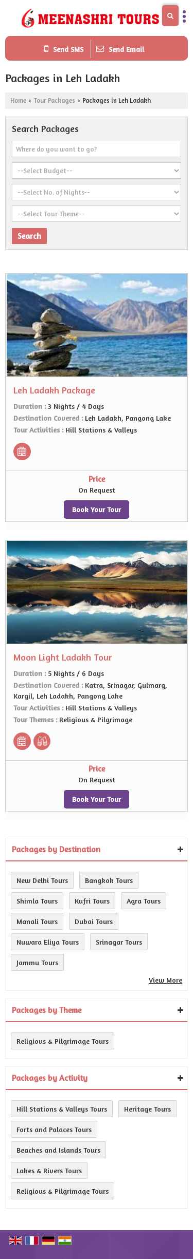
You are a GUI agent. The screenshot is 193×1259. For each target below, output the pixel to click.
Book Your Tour (96, 509)
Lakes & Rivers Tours (49, 1170)
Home (18, 100)
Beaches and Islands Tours (58, 1149)
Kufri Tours (92, 900)
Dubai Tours (94, 921)
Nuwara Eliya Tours (47, 941)
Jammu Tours (37, 962)
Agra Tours (144, 900)
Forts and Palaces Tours (54, 1129)
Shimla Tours (37, 900)
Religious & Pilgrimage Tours (62, 1041)
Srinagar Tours (119, 941)
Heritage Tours (147, 1108)
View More (165, 979)
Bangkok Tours (109, 880)
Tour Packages (54, 100)
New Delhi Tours (42, 880)
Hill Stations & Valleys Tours (61, 1108)
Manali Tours (37, 921)
